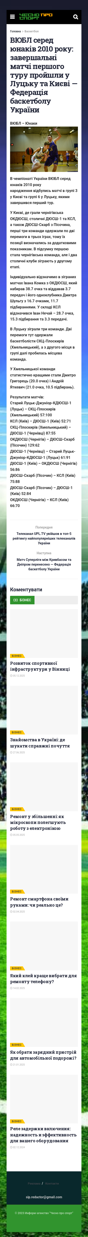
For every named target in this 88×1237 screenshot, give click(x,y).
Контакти (52, 1188)
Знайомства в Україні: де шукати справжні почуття (40, 747)
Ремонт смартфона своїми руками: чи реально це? (39, 907)
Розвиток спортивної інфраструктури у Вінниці (40, 671)
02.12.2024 (17, 1152)
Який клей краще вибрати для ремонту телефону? (43, 983)
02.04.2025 (17, 916)
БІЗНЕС (17, 660)
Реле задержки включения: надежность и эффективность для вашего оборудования (43, 1139)
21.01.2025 (17, 1069)
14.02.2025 (17, 993)
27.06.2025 (17, 757)
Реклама (34, 1188)
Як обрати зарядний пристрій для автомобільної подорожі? (43, 1060)
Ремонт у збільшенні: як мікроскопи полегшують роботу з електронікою (38, 827)
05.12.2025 (17, 680)
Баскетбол (32, 31)
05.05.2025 (17, 840)
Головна (15, 31)
